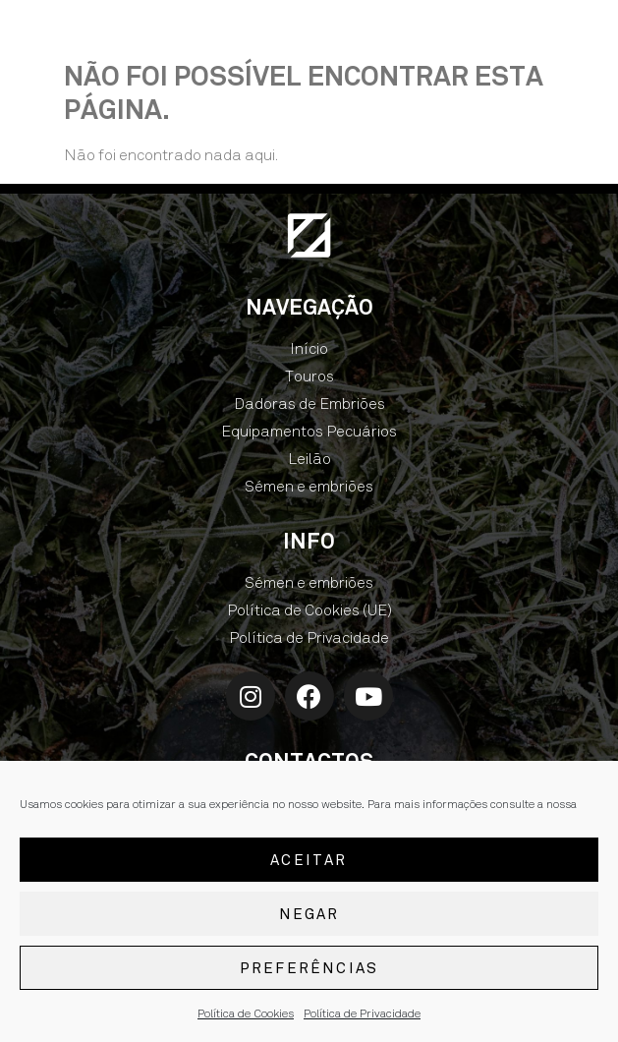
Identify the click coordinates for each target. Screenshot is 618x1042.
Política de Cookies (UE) (309, 610)
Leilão (309, 458)
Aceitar (308, 862)
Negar (309, 916)
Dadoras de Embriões (309, 403)
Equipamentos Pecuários (309, 431)
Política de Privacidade (362, 1015)
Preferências (309, 970)
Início (309, 348)
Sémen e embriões (309, 486)
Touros (309, 376)
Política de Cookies (245, 1015)
